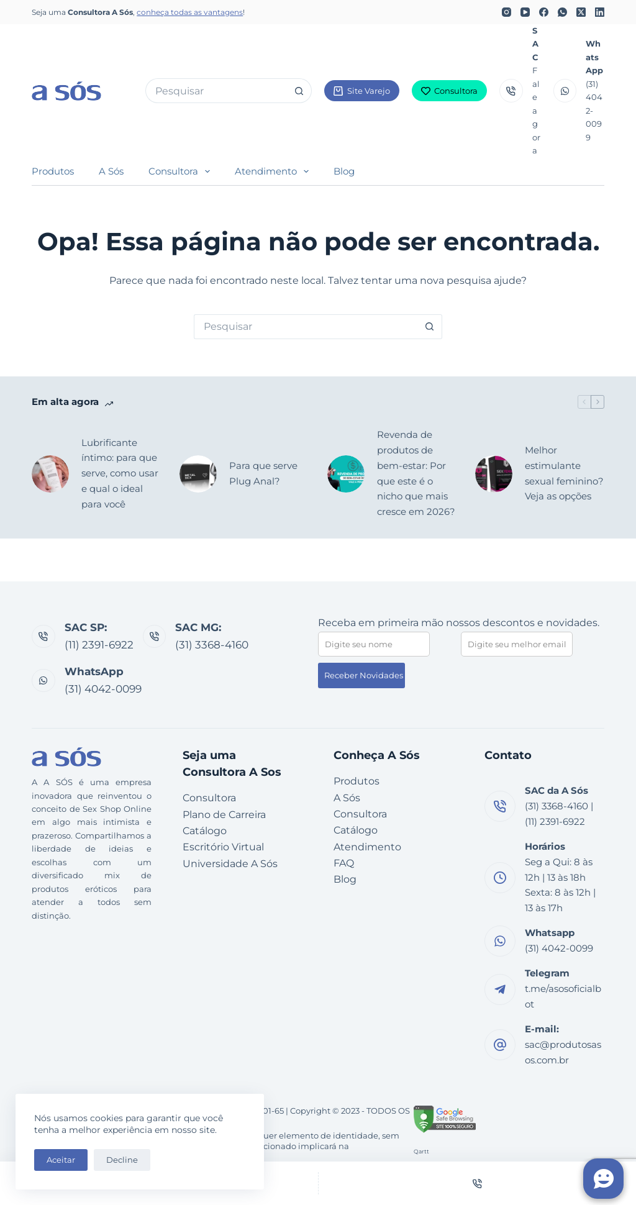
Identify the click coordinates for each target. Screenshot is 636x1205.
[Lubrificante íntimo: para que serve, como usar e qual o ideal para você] (50, 474)
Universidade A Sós (230, 864)
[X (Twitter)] (581, 12)
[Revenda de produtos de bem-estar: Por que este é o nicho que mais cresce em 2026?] (346, 474)
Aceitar (61, 1160)
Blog (344, 171)
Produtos (53, 171)
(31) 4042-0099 (103, 689)
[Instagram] (506, 12)
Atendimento (274, 171)
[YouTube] (525, 12)
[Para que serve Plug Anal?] (198, 474)
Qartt (421, 1151)
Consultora (449, 91)
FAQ (344, 863)
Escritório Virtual (223, 847)
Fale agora (536, 110)
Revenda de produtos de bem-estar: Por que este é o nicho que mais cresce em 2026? (416, 473)
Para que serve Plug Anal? (263, 473)
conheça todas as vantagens (190, 12)
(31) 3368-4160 (211, 645)
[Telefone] (477, 1183)
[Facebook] (543, 12)
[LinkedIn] (599, 12)
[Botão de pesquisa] (299, 90)
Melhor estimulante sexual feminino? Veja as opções (564, 473)
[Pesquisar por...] (216, 90)
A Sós (111, 171)
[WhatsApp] (562, 12)
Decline (122, 1160)
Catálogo (205, 831)
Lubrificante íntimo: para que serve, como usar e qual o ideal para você (119, 473)
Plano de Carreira (224, 815)
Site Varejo (362, 91)
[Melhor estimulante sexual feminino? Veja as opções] (493, 474)
